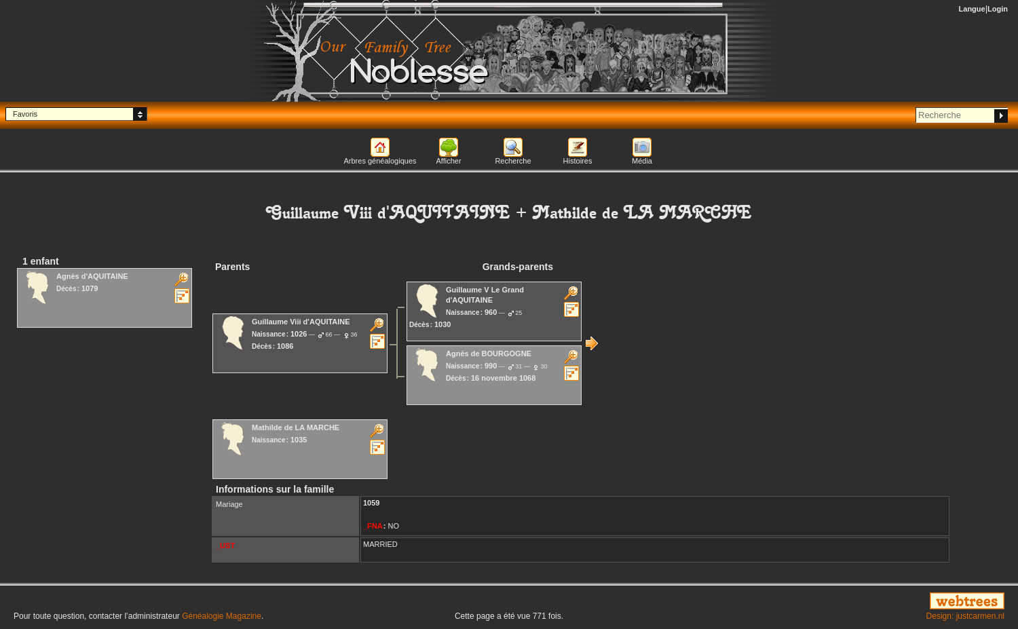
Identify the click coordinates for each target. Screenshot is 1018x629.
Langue (972, 9)
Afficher (448, 161)
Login (997, 9)
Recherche (513, 161)
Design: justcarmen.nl (965, 616)
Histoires (577, 161)
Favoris (25, 114)
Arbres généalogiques (379, 161)
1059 (371, 503)
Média (642, 161)
